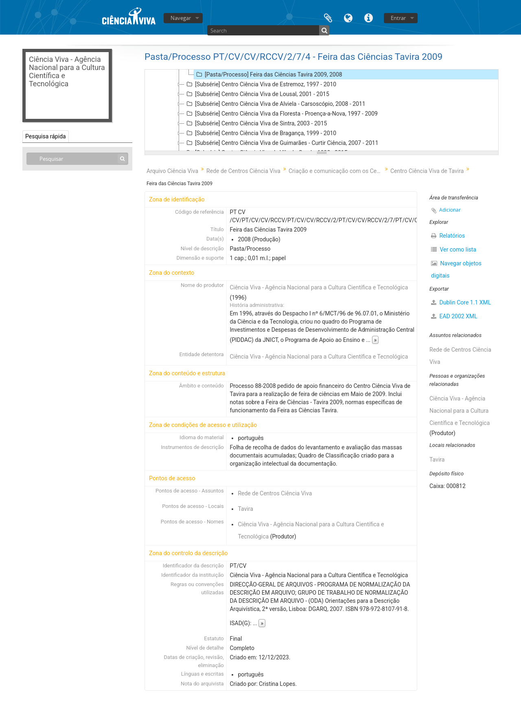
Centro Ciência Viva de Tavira (427, 171)
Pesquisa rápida (45, 136)
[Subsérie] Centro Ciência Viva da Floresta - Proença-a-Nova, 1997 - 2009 (281, 113)
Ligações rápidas (369, 17)
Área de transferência (328, 17)
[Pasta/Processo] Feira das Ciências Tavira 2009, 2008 (268, 74)
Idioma (348, 17)
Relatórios (448, 235)
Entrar (398, 18)
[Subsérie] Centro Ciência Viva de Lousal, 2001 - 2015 (256, 94)
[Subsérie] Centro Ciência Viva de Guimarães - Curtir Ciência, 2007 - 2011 (281, 143)
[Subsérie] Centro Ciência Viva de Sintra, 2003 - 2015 (255, 123)
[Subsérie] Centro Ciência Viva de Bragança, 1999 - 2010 (260, 133)
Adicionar (450, 209)
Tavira (245, 509)
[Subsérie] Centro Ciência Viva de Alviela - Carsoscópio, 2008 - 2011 (275, 104)
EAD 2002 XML (454, 316)
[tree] (321, 110)
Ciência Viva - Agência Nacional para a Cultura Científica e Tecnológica (319, 287)
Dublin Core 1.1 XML (461, 302)
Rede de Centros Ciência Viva (243, 171)
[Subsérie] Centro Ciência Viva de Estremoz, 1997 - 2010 (260, 84)
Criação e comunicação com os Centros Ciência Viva (336, 171)
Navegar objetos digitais (456, 269)
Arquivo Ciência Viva (172, 171)
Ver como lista (453, 249)
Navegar (181, 18)
